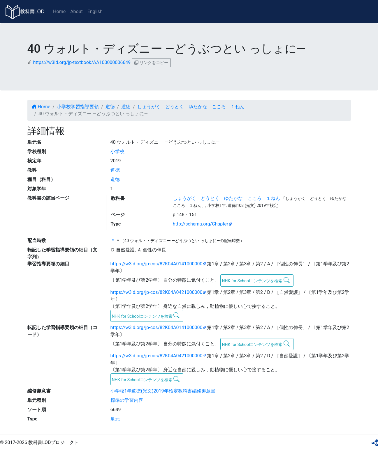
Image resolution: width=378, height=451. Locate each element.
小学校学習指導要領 (78, 106)
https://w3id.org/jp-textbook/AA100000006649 (82, 62)
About (76, 11)
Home (59, 11)
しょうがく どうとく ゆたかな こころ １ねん (191, 106)
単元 (115, 419)
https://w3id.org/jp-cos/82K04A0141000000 (156, 264)
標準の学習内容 (126, 400)
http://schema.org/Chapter (200, 224)
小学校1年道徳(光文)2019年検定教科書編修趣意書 (162, 391)
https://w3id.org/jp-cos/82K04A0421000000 (156, 292)
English (95, 11)
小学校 (117, 151)
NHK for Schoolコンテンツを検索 (256, 280)
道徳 (110, 106)
